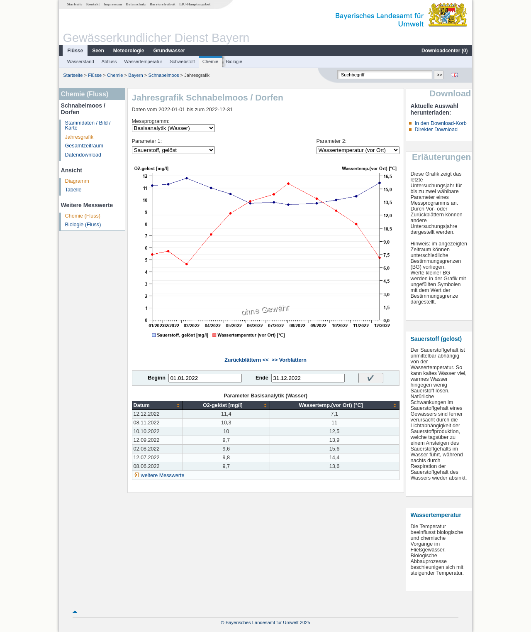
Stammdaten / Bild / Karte (88, 125)
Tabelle (73, 190)
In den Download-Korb (440, 123)
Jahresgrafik (79, 137)
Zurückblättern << (246, 360)
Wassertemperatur (143, 61)
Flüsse (75, 51)
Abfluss (109, 61)
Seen (98, 51)
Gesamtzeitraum (84, 146)
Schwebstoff (182, 61)
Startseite (74, 4)
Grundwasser (169, 51)
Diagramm (77, 181)
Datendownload (83, 155)
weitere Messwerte (163, 475)
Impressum (113, 4)
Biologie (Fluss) (83, 225)
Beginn (157, 378)
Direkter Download (436, 129)
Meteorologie (128, 51)
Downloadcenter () (444, 51)
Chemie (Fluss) (82, 216)
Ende (262, 378)
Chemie (210, 61)
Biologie (234, 61)
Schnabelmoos (163, 75)
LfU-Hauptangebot (194, 4)
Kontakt (93, 4)
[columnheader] (157, 405)
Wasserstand (80, 61)
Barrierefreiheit (162, 4)
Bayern (135, 75)
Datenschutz (136, 4)
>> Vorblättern (289, 360)
